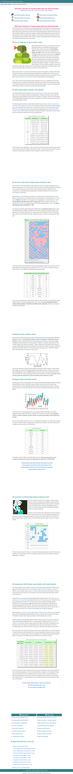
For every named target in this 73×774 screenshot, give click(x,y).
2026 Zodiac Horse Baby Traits (37, 687)
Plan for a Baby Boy (18, 725)
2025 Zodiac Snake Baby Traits (37, 685)
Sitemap (46, 770)
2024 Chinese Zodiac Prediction (22, 15)
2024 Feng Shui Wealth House (47, 18)
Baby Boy (13, 1)
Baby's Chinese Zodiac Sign (21, 746)
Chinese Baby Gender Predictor (47, 21)
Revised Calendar (19, 1)
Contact (33, 770)
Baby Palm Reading (43, 736)
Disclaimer (38, 770)
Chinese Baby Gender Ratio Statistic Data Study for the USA (37, 463)
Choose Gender (6, 1)
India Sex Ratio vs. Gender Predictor (47, 720)
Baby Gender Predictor (6, 4)
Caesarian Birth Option (18, 736)
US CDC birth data (26, 387)
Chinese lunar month (43, 260)
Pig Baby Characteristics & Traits (22, 755)
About (30, 770)
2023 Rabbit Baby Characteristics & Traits (24, 750)
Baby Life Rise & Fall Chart (45, 733)
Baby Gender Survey (18, 733)
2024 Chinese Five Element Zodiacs (48, 15)
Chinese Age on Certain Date (20, 723)
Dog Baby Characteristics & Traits (22, 759)
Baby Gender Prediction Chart (20, 717)
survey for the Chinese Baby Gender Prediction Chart (34, 612)
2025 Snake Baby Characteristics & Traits (24, 753)
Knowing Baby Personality (44, 731)
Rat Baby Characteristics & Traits (22, 762)
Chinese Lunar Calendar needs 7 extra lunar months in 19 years (41, 589)
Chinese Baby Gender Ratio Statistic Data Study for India (37, 465)
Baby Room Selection (18, 728)
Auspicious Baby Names (19, 731)
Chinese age (36, 259)
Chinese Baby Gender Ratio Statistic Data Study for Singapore (37, 467)
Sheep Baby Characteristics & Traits (23, 764)
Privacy (42, 770)
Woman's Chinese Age (44, 93)
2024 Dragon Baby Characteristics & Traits (24, 748)
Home (26, 770)
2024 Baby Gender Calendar (21, 21)
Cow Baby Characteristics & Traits (22, 757)
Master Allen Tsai (18, 767)
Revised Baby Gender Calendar (46, 725)
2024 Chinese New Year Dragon (22, 18)
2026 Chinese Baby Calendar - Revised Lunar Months (37, 683)
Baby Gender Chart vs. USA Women (47, 723)
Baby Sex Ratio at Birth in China (37, 469)
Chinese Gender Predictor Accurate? (47, 717)
